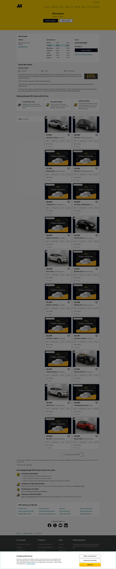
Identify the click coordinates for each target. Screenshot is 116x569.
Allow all (90, 564)
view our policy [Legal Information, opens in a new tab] (31, 563)
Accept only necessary (90, 560)
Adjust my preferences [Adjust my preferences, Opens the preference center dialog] (90, 556)
